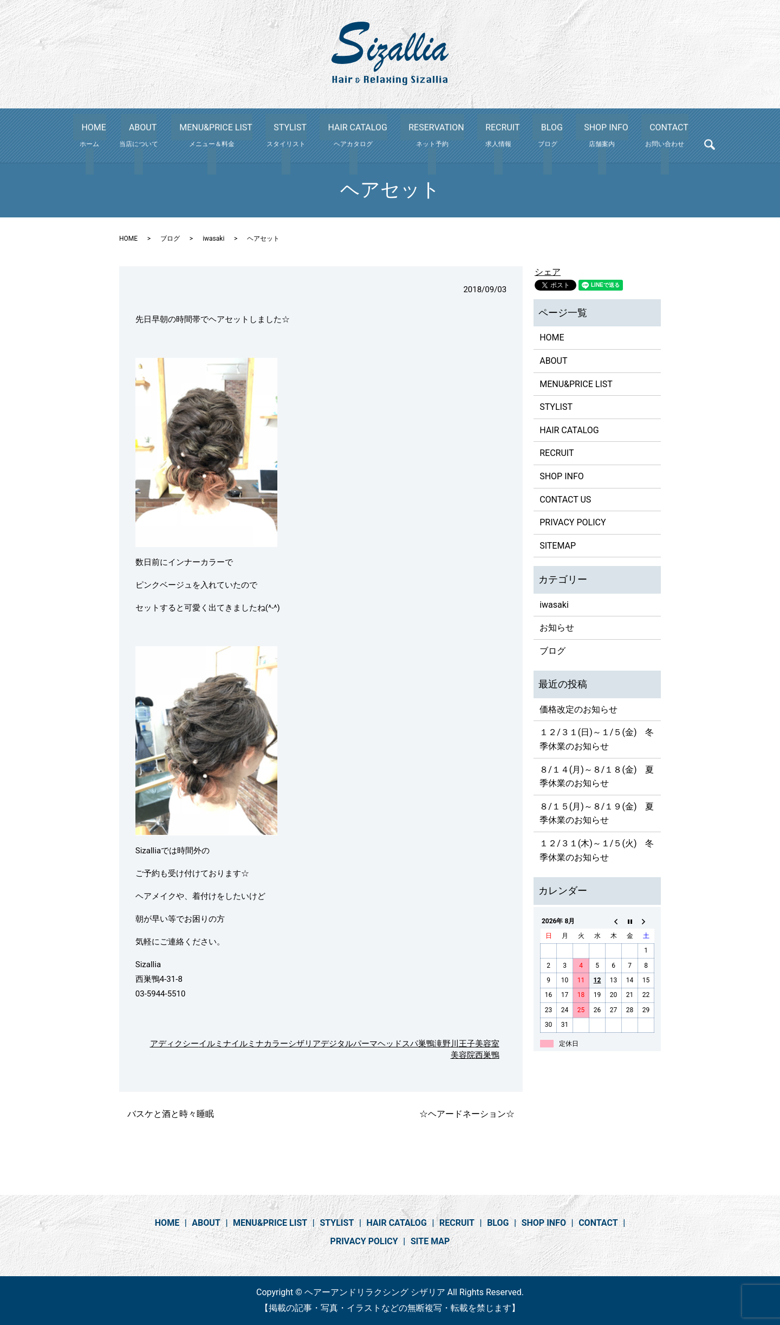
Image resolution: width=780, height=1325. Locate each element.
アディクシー (174, 1044)
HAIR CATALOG (364, 135)
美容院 (463, 1055)
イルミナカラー (259, 1044)
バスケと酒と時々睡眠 (170, 1114)
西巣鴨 (487, 1055)
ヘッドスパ (398, 1044)
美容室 (487, 1044)
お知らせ (557, 627)
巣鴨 (426, 1044)
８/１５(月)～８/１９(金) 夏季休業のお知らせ (597, 813)
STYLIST (302, 135)
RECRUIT (493, 135)
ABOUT (164, 135)
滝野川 (446, 1044)
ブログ (170, 238)
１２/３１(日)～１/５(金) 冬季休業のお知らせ (597, 739)
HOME (119, 135)
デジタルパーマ (349, 1044)
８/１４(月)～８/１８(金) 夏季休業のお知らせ (597, 776)
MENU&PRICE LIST (233, 135)
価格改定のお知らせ (579, 709)
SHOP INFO (580, 135)
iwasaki (213, 238)
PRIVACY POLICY (573, 522)
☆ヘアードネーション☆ (467, 1114)
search (675, 138)
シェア (548, 272)
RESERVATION (435, 135)
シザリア (304, 1044)
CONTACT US (565, 499)
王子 (467, 1044)
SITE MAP (430, 1241)
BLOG (534, 135)
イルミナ (215, 1044)
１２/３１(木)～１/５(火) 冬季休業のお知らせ (597, 850)
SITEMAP (558, 546)
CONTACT (634, 135)
